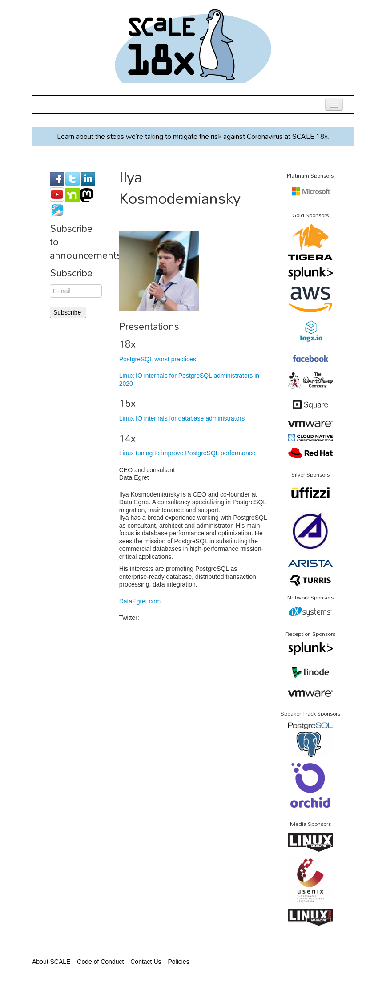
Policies (178, 961)
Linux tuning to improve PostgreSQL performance (187, 453)
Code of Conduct (100, 961)
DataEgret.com (140, 601)
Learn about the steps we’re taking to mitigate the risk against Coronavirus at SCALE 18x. (193, 136)
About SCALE (51, 961)
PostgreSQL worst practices (157, 359)
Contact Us (145, 961)
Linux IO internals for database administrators (182, 418)
